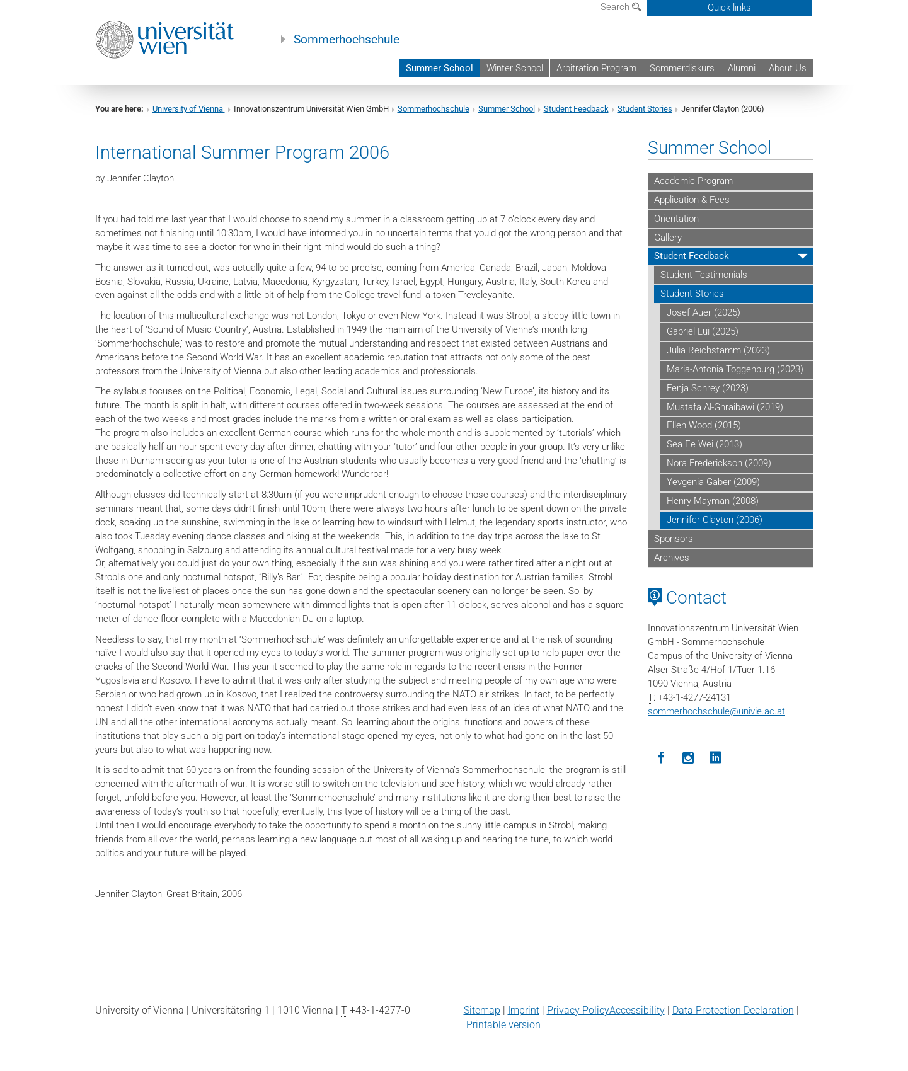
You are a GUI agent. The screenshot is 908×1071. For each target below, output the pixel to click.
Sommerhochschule (346, 40)
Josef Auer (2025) (703, 312)
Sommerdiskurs (682, 68)
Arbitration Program (596, 68)
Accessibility (637, 1010)
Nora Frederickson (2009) (719, 463)
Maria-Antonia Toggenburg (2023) (735, 369)
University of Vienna (188, 108)
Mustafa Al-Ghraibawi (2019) (725, 407)
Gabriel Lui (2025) (702, 331)
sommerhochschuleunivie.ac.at (716, 711)
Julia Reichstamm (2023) (718, 350)
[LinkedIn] (715, 758)
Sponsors (673, 538)
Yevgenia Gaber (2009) (713, 482)
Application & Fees (692, 199)
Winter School (514, 68)
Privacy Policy (578, 1010)
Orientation (676, 218)
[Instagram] (688, 758)
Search (621, 7)
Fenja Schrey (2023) (708, 388)
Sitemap (482, 1010)
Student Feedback (576, 108)
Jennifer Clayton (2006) (714, 519)
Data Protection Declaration (733, 1010)
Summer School (439, 68)
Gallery (668, 237)
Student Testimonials (703, 274)
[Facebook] (661, 758)
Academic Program (693, 180)
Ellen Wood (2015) (704, 425)
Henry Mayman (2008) (713, 501)
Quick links (729, 7)
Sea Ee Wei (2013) (704, 444)
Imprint (523, 1010)
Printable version (503, 1025)
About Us (788, 68)
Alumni (742, 68)
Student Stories (645, 108)
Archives (671, 557)
